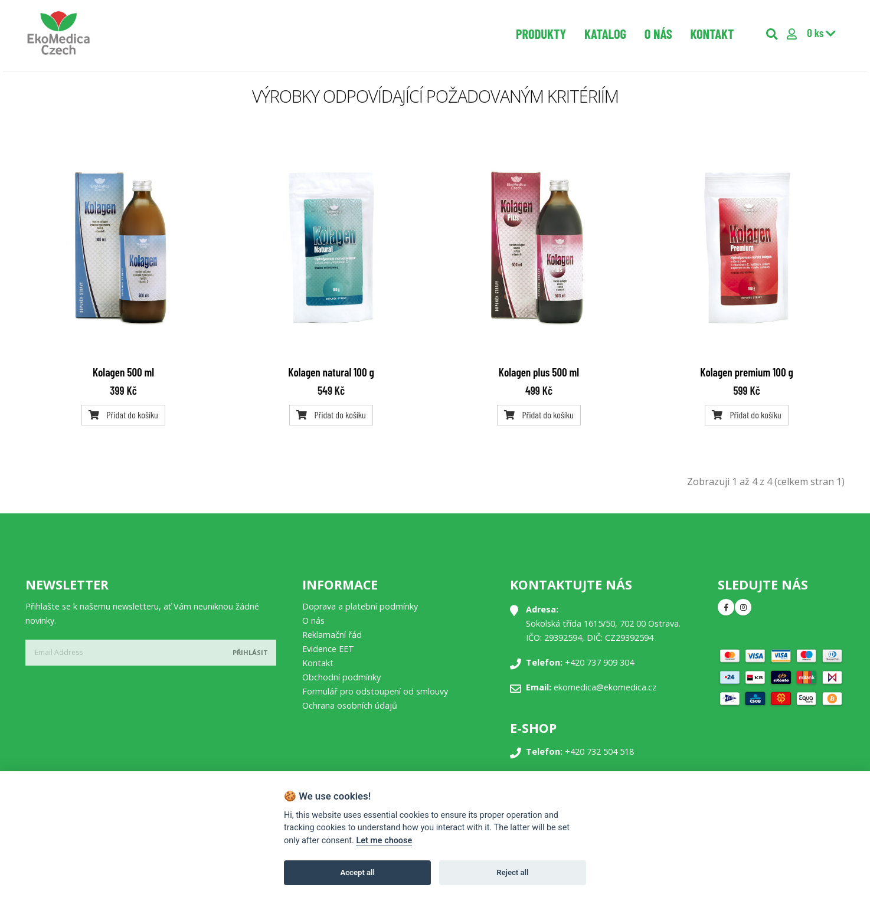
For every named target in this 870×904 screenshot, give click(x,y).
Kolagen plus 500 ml (539, 372)
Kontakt (712, 33)
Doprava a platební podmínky (360, 606)
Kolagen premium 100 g (746, 372)
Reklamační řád (332, 634)
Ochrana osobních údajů (349, 705)
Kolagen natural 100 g (331, 372)
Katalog (605, 33)
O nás (658, 33)
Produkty (541, 33)
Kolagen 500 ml (123, 372)
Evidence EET (328, 648)
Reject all (512, 872)
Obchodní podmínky (341, 677)
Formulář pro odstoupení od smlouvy (375, 691)
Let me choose (384, 841)
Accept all (358, 872)
